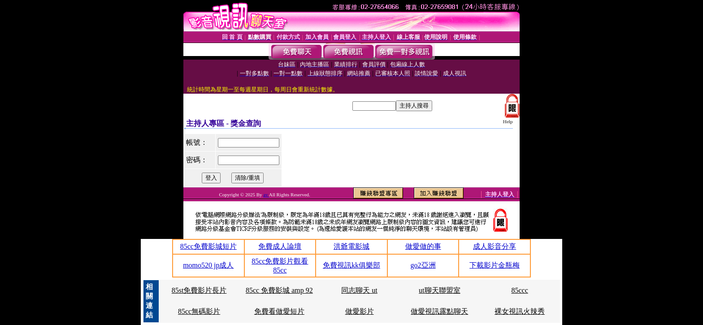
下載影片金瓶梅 (494, 265)
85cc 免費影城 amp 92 (279, 290)
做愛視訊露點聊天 (439, 311)
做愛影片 (359, 311)
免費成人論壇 (279, 246)
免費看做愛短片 (279, 311)
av (266, 194)
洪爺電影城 (351, 246)
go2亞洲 (423, 265)
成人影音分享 (494, 246)
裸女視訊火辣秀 (520, 311)
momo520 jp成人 (208, 265)
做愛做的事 (423, 246)
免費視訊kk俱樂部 (351, 265)
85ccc (519, 290)
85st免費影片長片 (199, 290)
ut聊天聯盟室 (439, 290)
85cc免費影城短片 (208, 246)
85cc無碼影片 (199, 311)
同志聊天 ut (359, 290)
